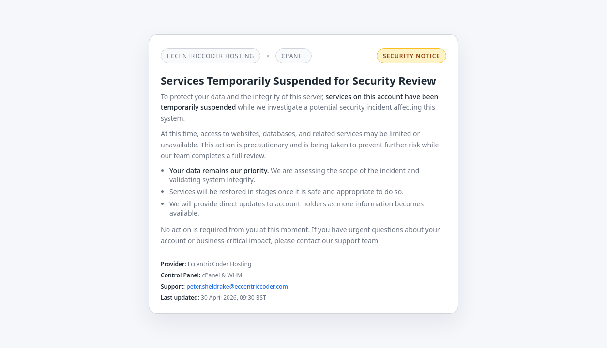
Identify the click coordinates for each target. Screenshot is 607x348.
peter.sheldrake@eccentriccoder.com (237, 286)
